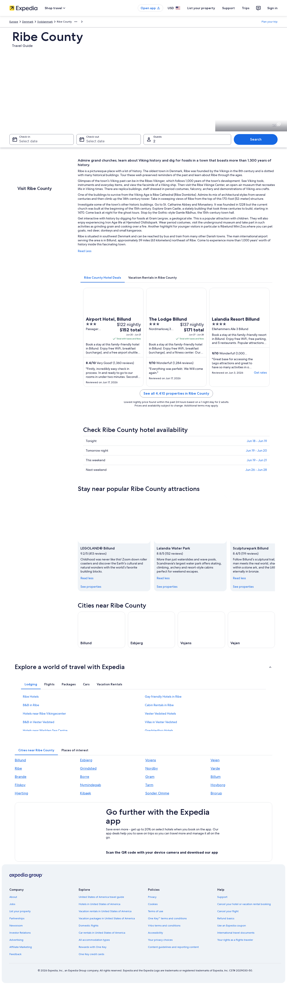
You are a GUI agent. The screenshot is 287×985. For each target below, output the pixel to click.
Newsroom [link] (16, 925)
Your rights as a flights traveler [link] (235, 940)
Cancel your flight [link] (227, 911)
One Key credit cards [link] (91, 954)
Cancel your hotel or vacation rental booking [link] (244, 904)
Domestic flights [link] (88, 925)
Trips (245, 8)
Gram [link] (149, 776)
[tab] (102, 277)
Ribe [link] (18, 768)
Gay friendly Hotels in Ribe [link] (163, 697)
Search (256, 139)
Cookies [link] (153, 904)
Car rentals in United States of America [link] (102, 932)
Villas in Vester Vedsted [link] (161, 722)
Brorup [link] (216, 793)
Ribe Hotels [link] (31, 697)
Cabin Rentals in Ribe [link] (159, 705)
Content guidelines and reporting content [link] (173, 947)
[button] (143, 667)
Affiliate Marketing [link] (20, 947)
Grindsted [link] (88, 768)
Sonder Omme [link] (157, 793)
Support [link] (222, 897)
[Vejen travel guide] (251, 630)
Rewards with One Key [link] (92, 947)
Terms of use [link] (155, 911)
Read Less (84, 251)
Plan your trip (270, 21)
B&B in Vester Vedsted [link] (38, 722)
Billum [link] (216, 776)
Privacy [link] (152, 897)
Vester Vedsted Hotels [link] (160, 713)
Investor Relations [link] (20, 932)
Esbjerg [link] (86, 760)
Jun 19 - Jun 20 (256, 450)
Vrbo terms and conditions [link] (164, 925)
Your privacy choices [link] (160, 940)
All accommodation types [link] (94, 940)
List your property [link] (20, 911)
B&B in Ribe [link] (31, 705)
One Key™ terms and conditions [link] (167, 918)
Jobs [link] (12, 904)
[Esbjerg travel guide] (151, 630)
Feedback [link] (15, 954)
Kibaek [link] (85, 793)
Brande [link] (20, 776)
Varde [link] (215, 768)
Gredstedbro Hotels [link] (159, 730)
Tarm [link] (149, 785)
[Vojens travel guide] (201, 630)
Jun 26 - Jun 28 (256, 470)
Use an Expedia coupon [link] (231, 925)
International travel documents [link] (235, 932)
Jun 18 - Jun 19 (257, 441)
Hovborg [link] (218, 785)
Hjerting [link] (21, 793)
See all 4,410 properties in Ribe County (176, 393)
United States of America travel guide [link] (101, 897)
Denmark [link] (27, 21)
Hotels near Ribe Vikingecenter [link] (44, 713)
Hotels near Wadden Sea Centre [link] (45, 730)
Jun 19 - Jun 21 (257, 460)
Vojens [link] (150, 760)
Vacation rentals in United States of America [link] (105, 911)
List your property (201, 8)
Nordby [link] (151, 768)
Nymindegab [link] (90, 785)
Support (228, 8)
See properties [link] (90, 586)
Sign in (272, 8)
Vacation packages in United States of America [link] (107, 918)
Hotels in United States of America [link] (99, 904)
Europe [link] (13, 21)
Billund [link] (20, 760)
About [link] (13, 897)
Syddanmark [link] (45, 21)
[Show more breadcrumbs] (76, 22)
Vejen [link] (215, 760)
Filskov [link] (20, 785)
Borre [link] (84, 776)
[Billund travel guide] (101, 630)
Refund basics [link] (225, 918)
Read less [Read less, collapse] (86, 578)
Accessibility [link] (155, 932)
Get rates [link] (260, 372)
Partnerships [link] (16, 918)
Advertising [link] (16, 940)
